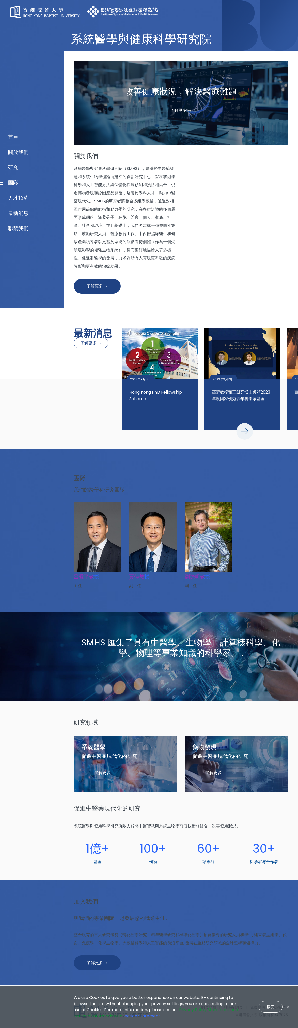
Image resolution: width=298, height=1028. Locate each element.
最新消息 (18, 550)
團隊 (13, 520)
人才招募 (18, 535)
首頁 (13, 474)
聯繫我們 (18, 566)
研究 (13, 505)
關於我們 (18, 489)
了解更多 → (91, 343)
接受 (270, 1007)
